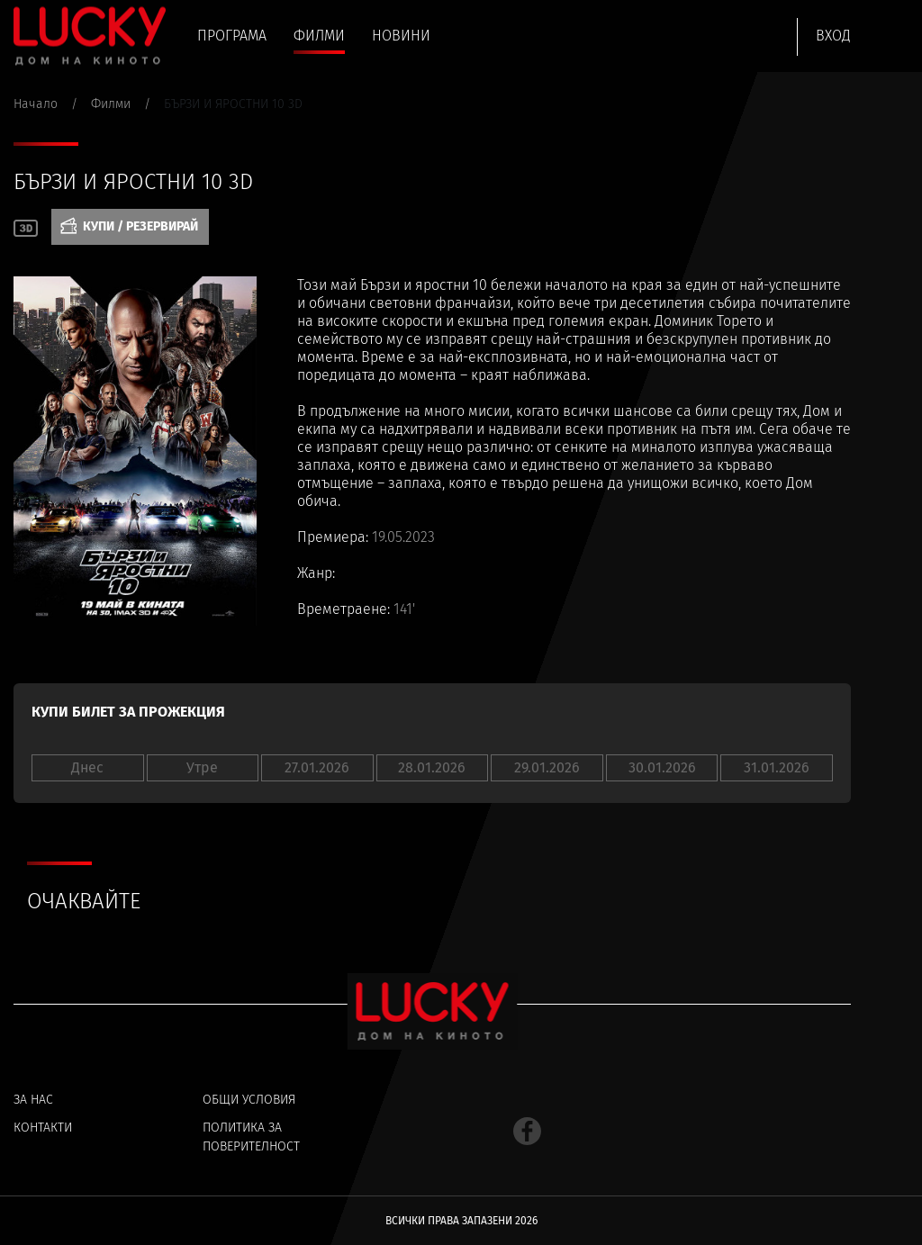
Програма (232, 35)
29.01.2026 (547, 767)
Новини (401, 35)
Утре (202, 767)
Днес (87, 767)
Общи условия (249, 1099)
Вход (833, 35)
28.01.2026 (432, 767)
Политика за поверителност (251, 1137)
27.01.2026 (317, 767)
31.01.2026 (776, 767)
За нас (33, 1099)
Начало (36, 104)
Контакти (43, 1127)
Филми (319, 35)
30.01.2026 (662, 767)
